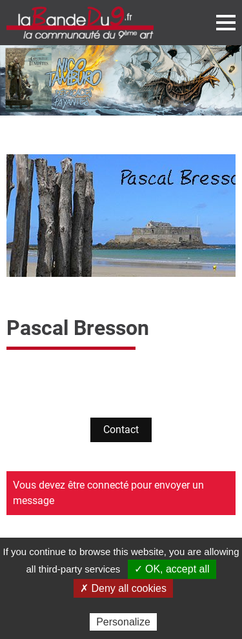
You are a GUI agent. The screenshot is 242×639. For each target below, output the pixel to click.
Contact (121, 429)
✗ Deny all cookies (123, 588)
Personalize (123, 621)
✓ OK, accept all (172, 568)
